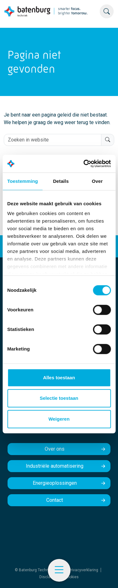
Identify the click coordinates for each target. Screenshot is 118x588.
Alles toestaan (59, 377)
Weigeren (59, 419)
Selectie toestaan (59, 398)
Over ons (55, 449)
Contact (54, 500)
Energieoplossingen (55, 483)
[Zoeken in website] (52, 140)
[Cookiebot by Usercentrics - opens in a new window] (84, 163)
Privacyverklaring (83, 570)
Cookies (72, 577)
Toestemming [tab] (22, 181)
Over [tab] (97, 181)
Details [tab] (61, 181)
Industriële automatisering (54, 466)
